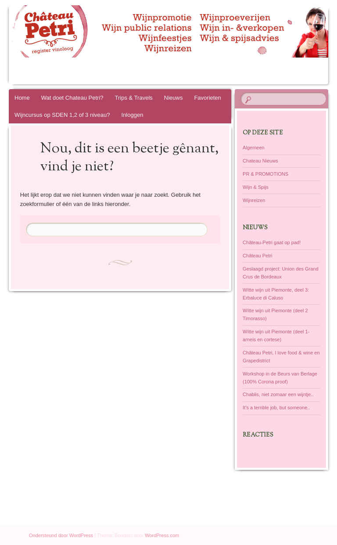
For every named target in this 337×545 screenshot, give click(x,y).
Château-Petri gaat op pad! (272, 242)
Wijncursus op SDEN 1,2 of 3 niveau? (62, 115)
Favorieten (207, 97)
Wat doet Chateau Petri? (72, 97)
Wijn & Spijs (256, 187)
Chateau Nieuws (260, 160)
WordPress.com (162, 535)
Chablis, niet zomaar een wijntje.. (278, 394)
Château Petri (257, 255)
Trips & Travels (134, 97)
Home (22, 97)
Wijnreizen (254, 200)
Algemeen (254, 147)
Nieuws (173, 97)
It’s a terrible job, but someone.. (276, 407)
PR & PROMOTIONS (265, 174)
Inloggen (132, 115)
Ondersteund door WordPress (61, 535)
